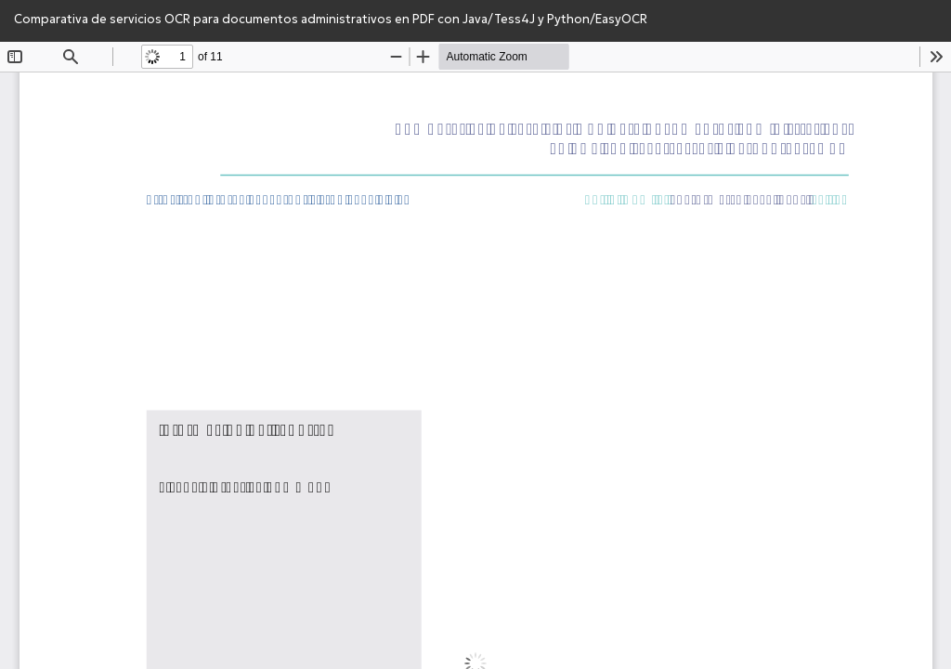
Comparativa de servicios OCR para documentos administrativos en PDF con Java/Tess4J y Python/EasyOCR (330, 19)
